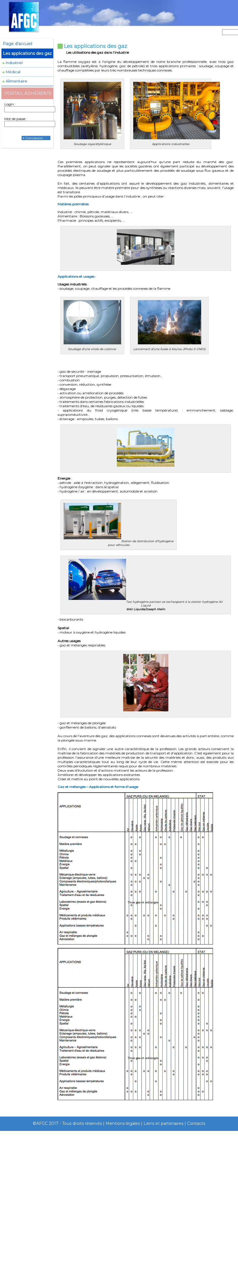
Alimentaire (16, 81)
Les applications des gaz (27, 53)
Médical (13, 72)
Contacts (196, 1123)
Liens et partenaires (163, 1123)
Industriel (14, 63)
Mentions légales (123, 1123)
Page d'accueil (17, 43)
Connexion (34, 138)
